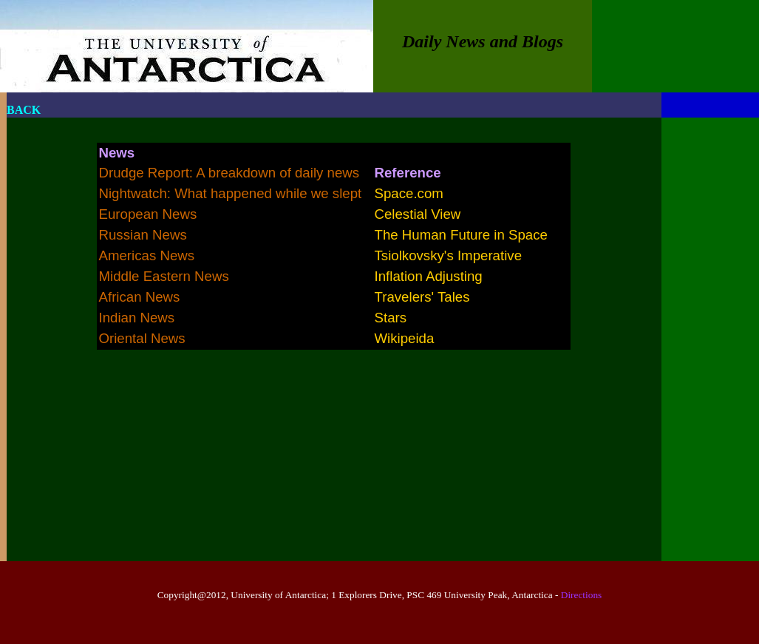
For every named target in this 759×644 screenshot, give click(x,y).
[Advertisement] (710, 339)
